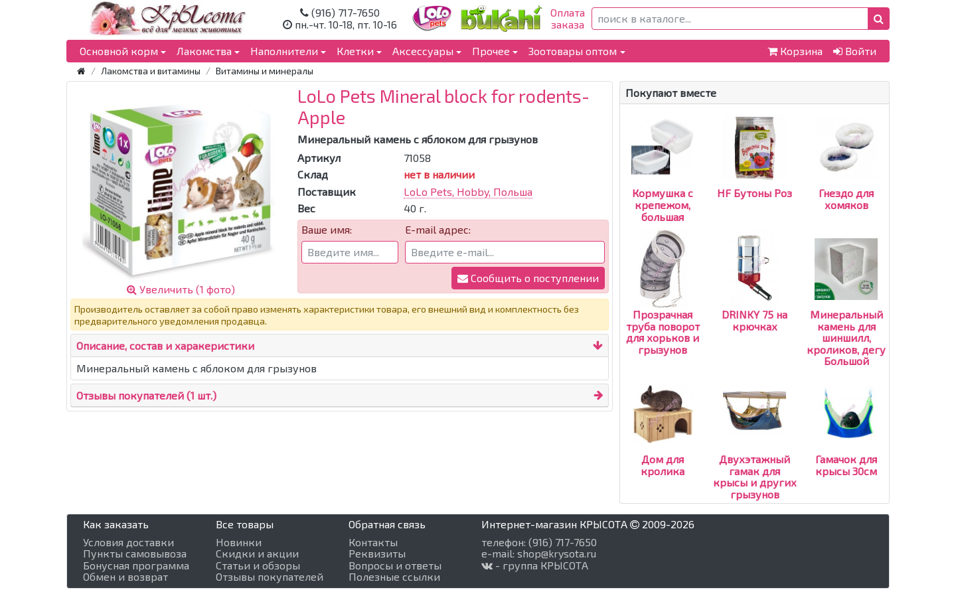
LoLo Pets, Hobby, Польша (468, 191)
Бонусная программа (136, 565)
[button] (879, 18)
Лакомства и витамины (150, 70)
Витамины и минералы (264, 70)
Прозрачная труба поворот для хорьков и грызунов (663, 308)
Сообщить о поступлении (528, 277)
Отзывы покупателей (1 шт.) (146, 395)
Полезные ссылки (394, 577)
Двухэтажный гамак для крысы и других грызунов (755, 453)
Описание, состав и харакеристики (165, 345)
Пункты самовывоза (135, 553)
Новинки (239, 542)
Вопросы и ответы (395, 565)
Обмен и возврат (125, 577)
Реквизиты (377, 553)
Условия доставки (128, 542)
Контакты (373, 542)
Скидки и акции (257, 553)
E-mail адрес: (438, 230)
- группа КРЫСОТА (534, 565)
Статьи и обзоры (258, 565)
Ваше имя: (326, 230)
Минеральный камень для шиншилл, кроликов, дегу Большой (846, 314)
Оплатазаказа (567, 18)
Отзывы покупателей (269, 577)
